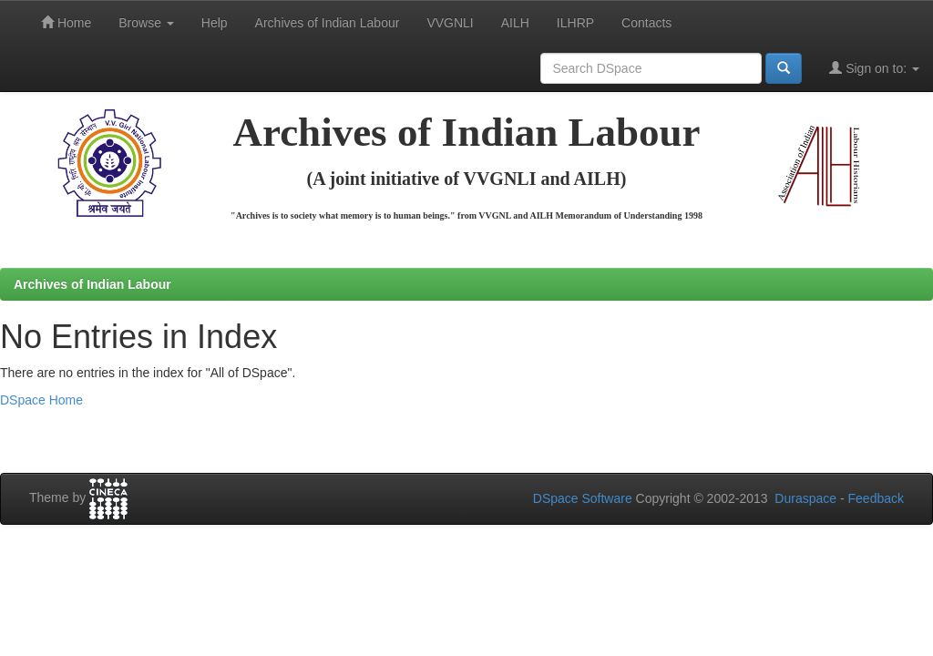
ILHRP (575, 22)
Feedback (876, 498)
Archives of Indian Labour (327, 22)
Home (66, 22)
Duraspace (805, 498)
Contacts (646, 22)
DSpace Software (582, 498)
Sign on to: (874, 68)
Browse (146, 22)
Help (214, 22)
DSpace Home (41, 400)
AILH (515, 22)
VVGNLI (449, 22)
